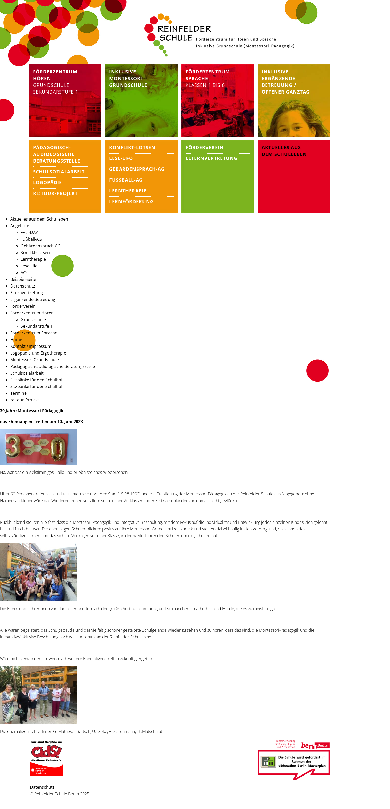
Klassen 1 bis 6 (208, 78)
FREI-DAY (29, 232)
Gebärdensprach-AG (41, 246)
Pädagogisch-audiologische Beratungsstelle (52, 366)
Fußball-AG (31, 239)
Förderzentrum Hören (32, 313)
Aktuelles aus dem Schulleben (39, 219)
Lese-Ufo (29, 266)
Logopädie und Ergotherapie (38, 353)
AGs (24, 272)
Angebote (19, 226)
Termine (18, 393)
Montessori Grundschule (34, 360)
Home (16, 339)
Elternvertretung (26, 293)
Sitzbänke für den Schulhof (36, 380)
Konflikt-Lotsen (35, 252)
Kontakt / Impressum (30, 346)
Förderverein (23, 306)
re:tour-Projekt (24, 400)
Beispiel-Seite (23, 279)
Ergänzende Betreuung (32, 299)
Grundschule (51, 85)
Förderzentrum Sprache (33, 333)
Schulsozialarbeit (27, 373)
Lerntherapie (33, 259)
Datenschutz (22, 286)
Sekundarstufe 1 (55, 92)
